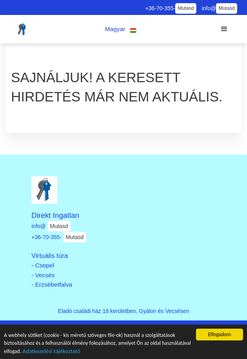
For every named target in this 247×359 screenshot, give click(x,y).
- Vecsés (43, 275)
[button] (121, 29)
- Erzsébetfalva (51, 284)
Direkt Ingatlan (55, 215)
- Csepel (42, 265)
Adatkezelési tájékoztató (51, 351)
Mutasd (185, 8)
